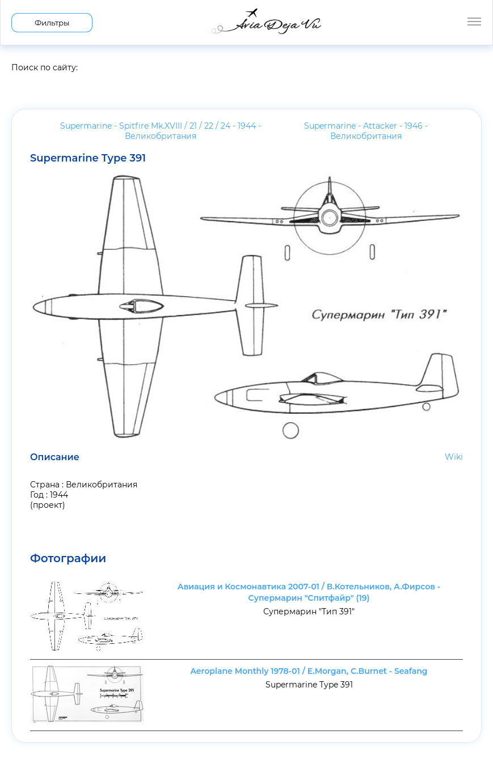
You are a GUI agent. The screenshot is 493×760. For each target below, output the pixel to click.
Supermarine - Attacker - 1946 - (366, 131)
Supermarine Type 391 (88, 158)
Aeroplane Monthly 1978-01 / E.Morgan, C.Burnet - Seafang (308, 671)
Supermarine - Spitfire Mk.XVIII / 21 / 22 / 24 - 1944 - (160, 131)
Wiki (454, 457)
